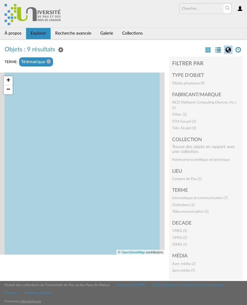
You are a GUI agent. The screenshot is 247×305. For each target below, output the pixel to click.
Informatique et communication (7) (200, 198)
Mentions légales (37, 293)
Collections (132, 33)
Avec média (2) (183, 264)
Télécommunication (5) (190, 211)
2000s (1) (179, 244)
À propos (13, 33)
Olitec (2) (179, 114)
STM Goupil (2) (184, 121)
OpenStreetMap (133, 252)
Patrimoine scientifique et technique (200, 159)
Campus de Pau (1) (187, 179)
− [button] (8, 89)
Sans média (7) (183, 270)
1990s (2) (179, 237)
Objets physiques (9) (188, 83)
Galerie (106, 33)
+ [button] (8, 80)
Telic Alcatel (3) (184, 128)
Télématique (36, 61)
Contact (11, 293)
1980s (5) (179, 230)
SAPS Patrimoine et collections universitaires (187, 285)
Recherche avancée (73, 33)
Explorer (38, 33)
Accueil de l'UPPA (131, 285)
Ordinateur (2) (183, 205)
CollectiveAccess (30, 301)
